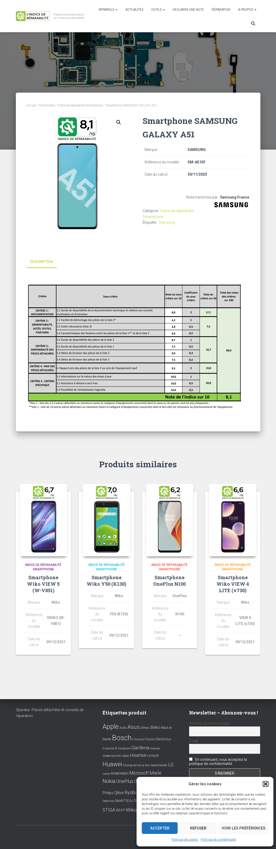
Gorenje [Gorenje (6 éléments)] (155, 748)
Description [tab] (41, 262)
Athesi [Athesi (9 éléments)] (145, 728)
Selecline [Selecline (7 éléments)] (108, 801)
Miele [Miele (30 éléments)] (156, 773)
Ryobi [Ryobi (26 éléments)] (130, 792)
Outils (158, 9)
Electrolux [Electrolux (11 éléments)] (163, 739)
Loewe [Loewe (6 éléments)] (106, 773)
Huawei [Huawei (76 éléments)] (112, 764)
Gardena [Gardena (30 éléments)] (140, 748)
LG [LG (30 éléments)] (171, 765)
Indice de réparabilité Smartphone (79, 105)
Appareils (108, 9)
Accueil (31, 105)
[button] (265, 784)
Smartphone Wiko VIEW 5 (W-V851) (43, 583)
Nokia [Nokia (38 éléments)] (108, 781)
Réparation (221, 9)
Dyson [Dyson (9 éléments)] (150, 739)
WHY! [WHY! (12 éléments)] (120, 810)
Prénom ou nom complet (209, 723)
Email (193, 741)
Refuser (198, 828)
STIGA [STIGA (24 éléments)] (108, 810)
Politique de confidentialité (218, 839)
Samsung (167, 222)
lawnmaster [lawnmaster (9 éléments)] (159, 765)
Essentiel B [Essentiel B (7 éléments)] (109, 748)
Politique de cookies (185, 839)
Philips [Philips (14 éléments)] (107, 792)
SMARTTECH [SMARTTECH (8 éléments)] (124, 801)
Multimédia (47, 105)
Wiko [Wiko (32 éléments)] (131, 810)
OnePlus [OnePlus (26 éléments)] (124, 781)
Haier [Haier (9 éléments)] (125, 756)
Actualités (134, 9)
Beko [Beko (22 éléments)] (155, 727)
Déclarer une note (188, 9)
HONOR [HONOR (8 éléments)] (153, 756)
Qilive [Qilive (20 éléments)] (119, 792)
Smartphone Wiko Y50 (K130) (106, 580)
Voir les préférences (243, 828)
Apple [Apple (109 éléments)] (110, 726)
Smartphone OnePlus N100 (169, 580)
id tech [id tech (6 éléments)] (146, 765)
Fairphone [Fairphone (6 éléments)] (124, 748)
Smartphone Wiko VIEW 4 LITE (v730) (232, 583)
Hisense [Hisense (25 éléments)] (138, 755)
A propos (247, 9)
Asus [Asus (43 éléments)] (133, 727)
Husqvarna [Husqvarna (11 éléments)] (132, 765)
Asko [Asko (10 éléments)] (123, 728)
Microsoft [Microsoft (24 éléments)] (139, 773)
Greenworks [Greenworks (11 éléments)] (111, 756)
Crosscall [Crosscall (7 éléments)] (138, 739)
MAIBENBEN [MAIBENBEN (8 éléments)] (120, 773)
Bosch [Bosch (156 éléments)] (122, 737)
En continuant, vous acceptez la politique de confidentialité (218, 761)
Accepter (160, 828)
